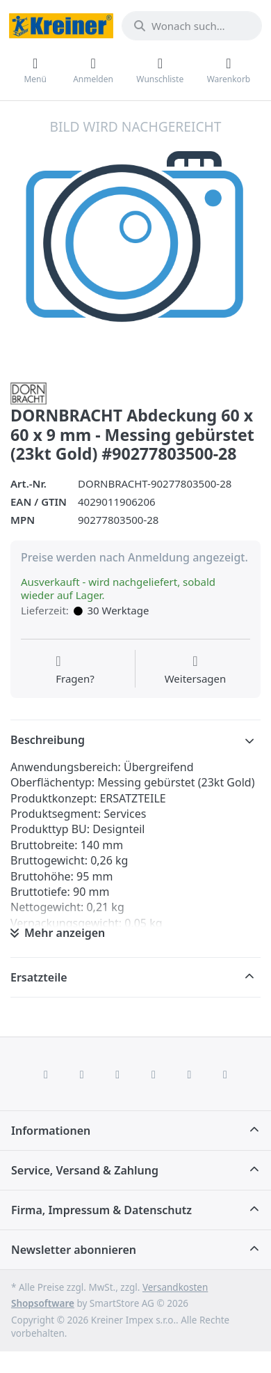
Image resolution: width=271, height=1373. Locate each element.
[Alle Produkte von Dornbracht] (28, 392)
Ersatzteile (38, 977)
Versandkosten (175, 1287)
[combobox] (192, 25)
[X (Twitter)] (82, 1074)
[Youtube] (189, 1074)
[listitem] (135, 243)
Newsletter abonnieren (73, 1249)
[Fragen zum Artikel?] (75, 670)
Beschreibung (47, 739)
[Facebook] (46, 1074)
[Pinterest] (225, 1074)
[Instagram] (117, 1074)
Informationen (50, 1130)
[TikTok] (153, 1074)
